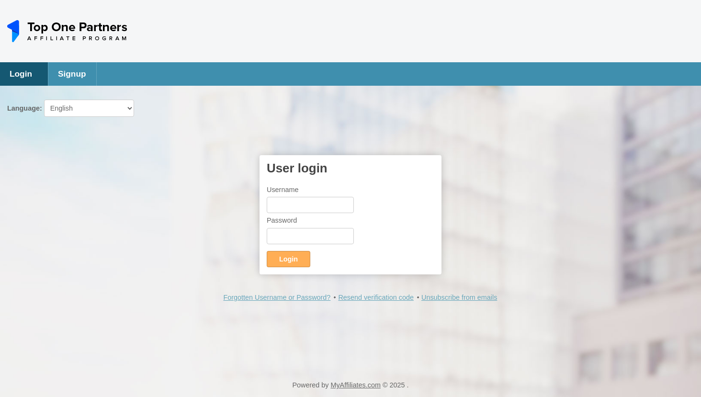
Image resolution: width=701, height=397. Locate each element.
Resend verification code (376, 297)
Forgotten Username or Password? (276, 297)
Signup (72, 74)
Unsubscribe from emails (459, 297)
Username (282, 189)
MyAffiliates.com (355, 385)
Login (21, 74)
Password (282, 220)
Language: (70, 108)
